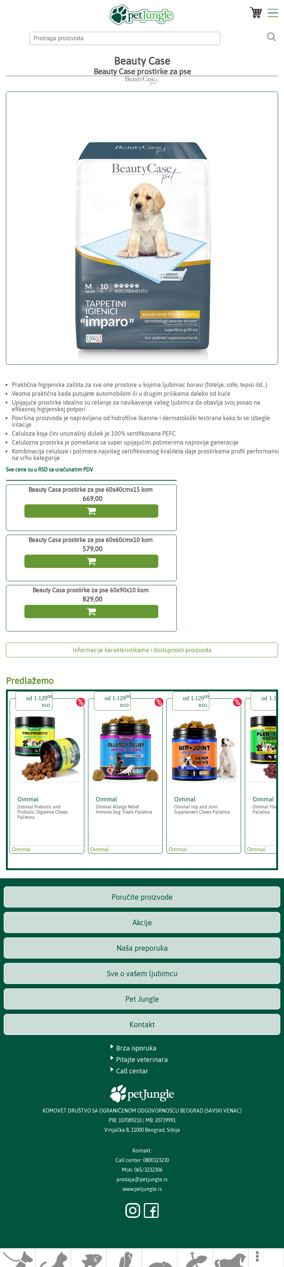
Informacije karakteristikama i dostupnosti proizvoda (142, 650)
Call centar (132, 1071)
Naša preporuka (142, 948)
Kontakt (142, 1024)
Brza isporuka (136, 1048)
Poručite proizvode (142, 897)
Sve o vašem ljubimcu (142, 973)
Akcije (142, 922)
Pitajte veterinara (142, 1059)
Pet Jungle (142, 999)
